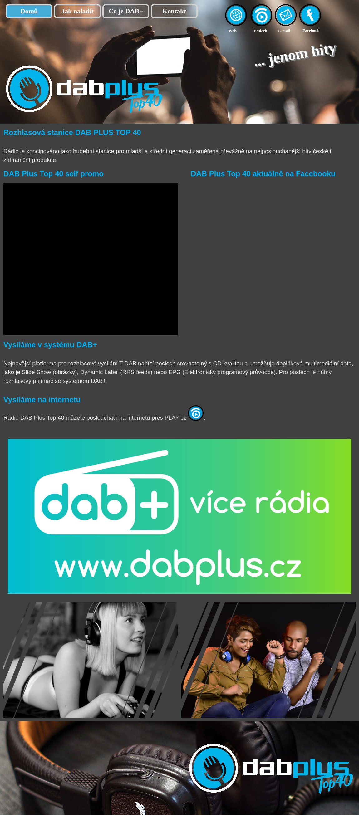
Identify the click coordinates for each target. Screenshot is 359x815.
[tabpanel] (239, 30)
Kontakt (174, 11)
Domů (29, 11)
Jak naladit (77, 11)
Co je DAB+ (126, 11)
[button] (286, 7)
